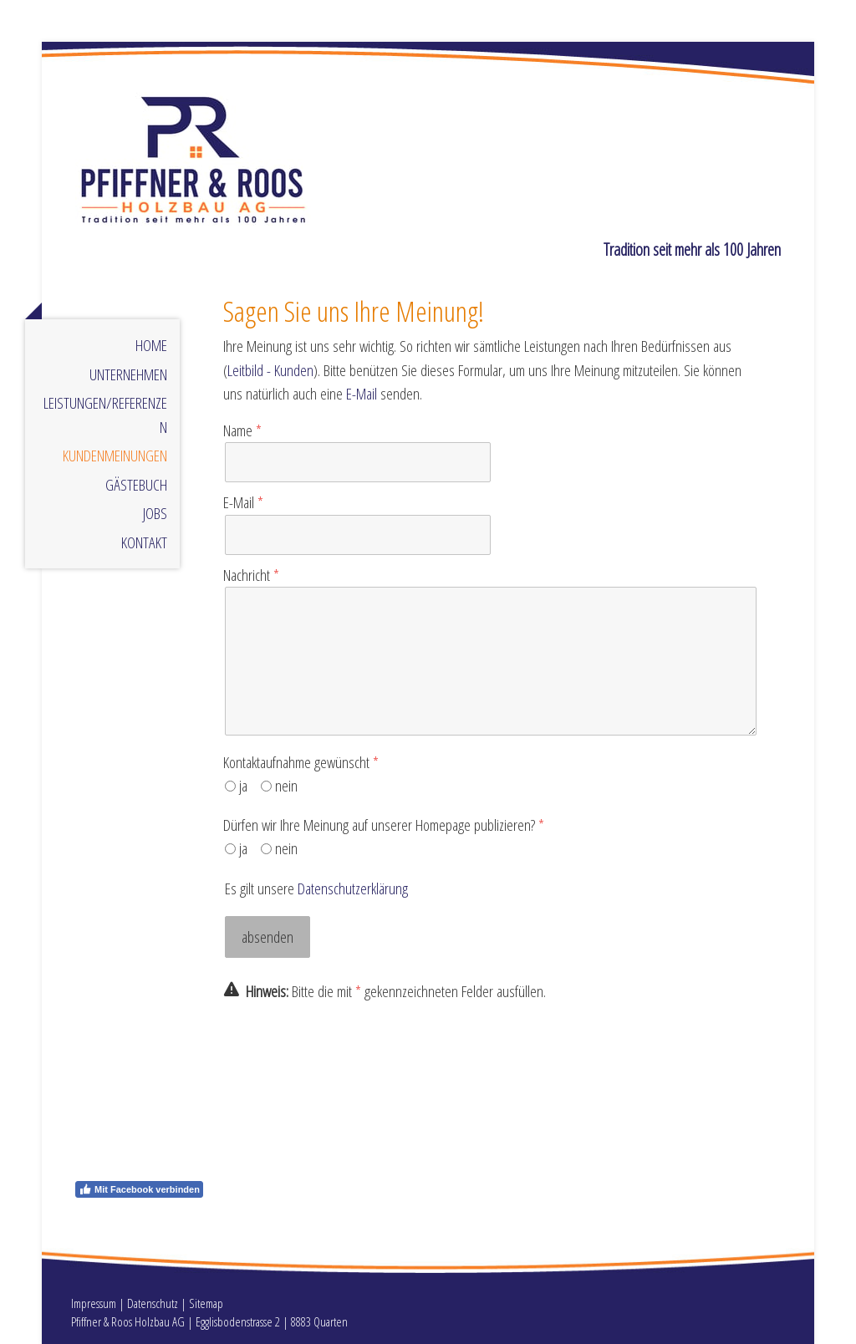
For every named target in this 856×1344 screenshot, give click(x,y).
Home (151, 345)
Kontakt (144, 542)
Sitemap (206, 1303)
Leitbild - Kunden (270, 370)
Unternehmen (128, 374)
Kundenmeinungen (115, 455)
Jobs (155, 513)
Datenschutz (152, 1303)
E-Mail (361, 394)
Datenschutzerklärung (353, 888)
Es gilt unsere (316, 888)
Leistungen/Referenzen (105, 415)
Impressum (93, 1303)
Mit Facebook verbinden (139, 1189)
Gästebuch (136, 485)
